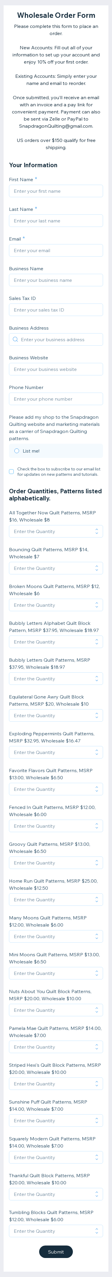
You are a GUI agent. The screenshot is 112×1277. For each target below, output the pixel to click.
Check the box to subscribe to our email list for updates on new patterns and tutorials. (58, 471)
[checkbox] (11, 471)
